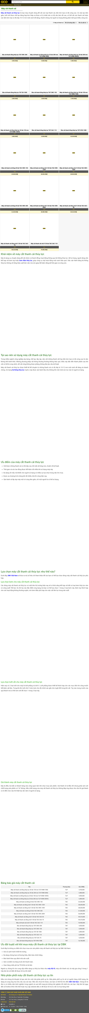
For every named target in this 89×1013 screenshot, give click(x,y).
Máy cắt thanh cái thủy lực (10, 13)
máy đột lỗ (51, 968)
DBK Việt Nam (13, 575)
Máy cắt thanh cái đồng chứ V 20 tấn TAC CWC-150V (74, 168)
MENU (85, 2)
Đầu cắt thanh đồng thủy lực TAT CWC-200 (14, 54)
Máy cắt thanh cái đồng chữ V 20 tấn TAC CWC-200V (44, 206)
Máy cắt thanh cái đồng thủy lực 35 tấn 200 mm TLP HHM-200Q (44, 55)
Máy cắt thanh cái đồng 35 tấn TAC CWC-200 (14, 206)
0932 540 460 (12, 1002)
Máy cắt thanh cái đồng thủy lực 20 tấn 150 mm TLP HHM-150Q (74, 93)
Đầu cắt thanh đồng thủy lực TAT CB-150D (14, 92)
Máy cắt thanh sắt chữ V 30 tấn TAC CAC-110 (44, 243)
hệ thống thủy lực (18, 370)
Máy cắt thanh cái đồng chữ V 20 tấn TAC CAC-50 (73, 206)
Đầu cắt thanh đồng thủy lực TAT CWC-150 (44, 92)
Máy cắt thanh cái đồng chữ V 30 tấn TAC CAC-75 (14, 244)
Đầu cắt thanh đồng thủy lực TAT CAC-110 (44, 130)
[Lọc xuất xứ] (83, 22)
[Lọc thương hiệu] (70, 22)
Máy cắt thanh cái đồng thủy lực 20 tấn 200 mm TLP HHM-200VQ (74, 55)
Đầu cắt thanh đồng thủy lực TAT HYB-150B (73, 130)
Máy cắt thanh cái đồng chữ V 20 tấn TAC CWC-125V (44, 168)
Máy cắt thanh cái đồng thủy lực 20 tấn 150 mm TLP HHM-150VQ (15, 131)
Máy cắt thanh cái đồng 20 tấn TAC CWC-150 (14, 168)
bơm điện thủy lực (25, 260)
